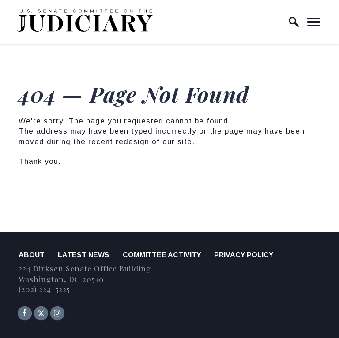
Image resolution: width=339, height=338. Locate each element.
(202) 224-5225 (44, 289)
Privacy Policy (243, 255)
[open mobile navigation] (313, 22)
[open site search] (294, 22)
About (32, 255)
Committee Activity (162, 255)
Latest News (83, 255)
